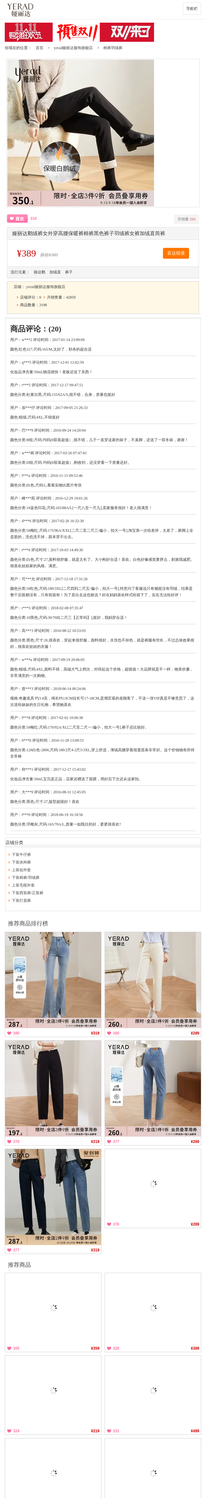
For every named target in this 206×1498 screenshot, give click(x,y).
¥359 (95, 1348)
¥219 (95, 1141)
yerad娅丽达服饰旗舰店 (73, 48)
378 (16, 1141)
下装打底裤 (21, 900)
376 (116, 1224)
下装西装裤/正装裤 (27, 893)
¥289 (195, 1033)
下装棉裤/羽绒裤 (26, 877)
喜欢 (19, 219)
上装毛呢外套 (23, 885)
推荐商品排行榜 (28, 923)
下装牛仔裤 (21, 854)
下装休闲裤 (21, 862)
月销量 (186, 219)
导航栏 (192, 8)
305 (16, 1348)
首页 (39, 48)
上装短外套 (21, 870)
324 (16, 1431)
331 (116, 1431)
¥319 (95, 1033)
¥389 (195, 1348)
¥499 (195, 1431)
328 (116, 1348)
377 (116, 1141)
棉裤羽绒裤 (112, 48)
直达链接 (176, 253)
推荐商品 (19, 1265)
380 (16, 1033)
